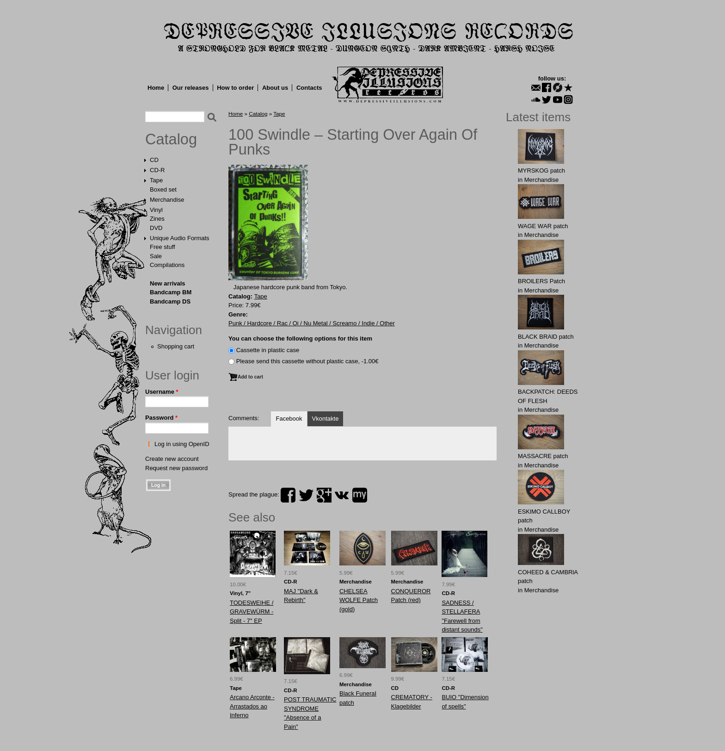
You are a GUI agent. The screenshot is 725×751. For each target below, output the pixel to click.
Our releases (190, 87)
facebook (288, 495)
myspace (359, 495)
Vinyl (156, 209)
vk (341, 495)
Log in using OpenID (181, 444)
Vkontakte (325, 418)
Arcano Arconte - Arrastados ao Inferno (252, 706)
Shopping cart (175, 346)
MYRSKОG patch (541, 170)
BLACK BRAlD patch (546, 336)
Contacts (309, 87)
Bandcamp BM (170, 292)
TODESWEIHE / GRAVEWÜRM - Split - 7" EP (251, 611)
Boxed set (163, 189)
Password (161, 417)
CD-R (157, 170)
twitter (306, 495)
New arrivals (167, 283)
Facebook (289, 418)
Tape (156, 180)
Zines (157, 218)
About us (275, 87)
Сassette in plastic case (268, 350)
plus (324, 495)
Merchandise (167, 199)
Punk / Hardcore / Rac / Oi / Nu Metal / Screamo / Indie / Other (311, 323)
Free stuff (162, 246)
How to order (235, 87)
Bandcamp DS (170, 301)
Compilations (167, 264)
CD (154, 159)
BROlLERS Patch (541, 281)
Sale (156, 256)
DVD (156, 227)
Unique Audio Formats (179, 238)
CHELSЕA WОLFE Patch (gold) (358, 600)
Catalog (171, 139)
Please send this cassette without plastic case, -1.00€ (307, 361)
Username (161, 391)
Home (155, 87)
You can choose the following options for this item (300, 338)
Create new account (172, 458)
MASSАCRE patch (543, 456)
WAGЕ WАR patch (543, 226)
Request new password (176, 468)
